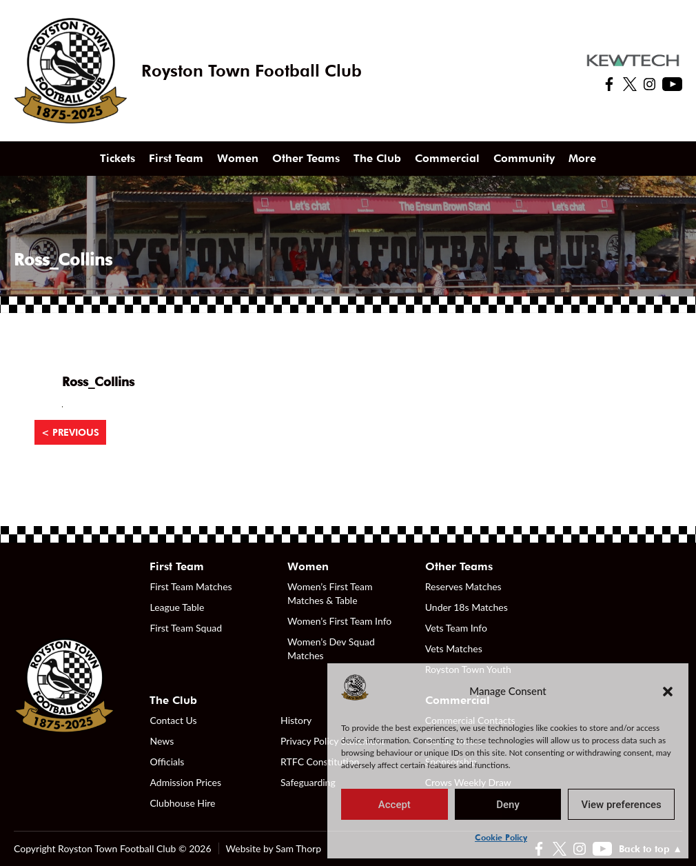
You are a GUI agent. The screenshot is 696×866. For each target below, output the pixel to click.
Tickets (117, 158)
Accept (394, 804)
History (295, 720)
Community (524, 158)
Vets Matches (453, 648)
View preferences (622, 804)
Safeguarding (308, 782)
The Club (377, 158)
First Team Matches (191, 586)
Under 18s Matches (466, 607)
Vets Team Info (456, 628)
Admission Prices (185, 782)
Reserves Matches (463, 586)
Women (237, 158)
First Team (176, 158)
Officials (167, 761)
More (582, 158)
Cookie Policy (501, 837)
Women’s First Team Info (339, 621)
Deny (508, 804)
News (162, 741)
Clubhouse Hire (182, 803)
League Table (177, 607)
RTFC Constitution (319, 761)
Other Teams (306, 158)
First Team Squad (186, 628)
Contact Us (173, 720)
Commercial (447, 158)
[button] (668, 691)
